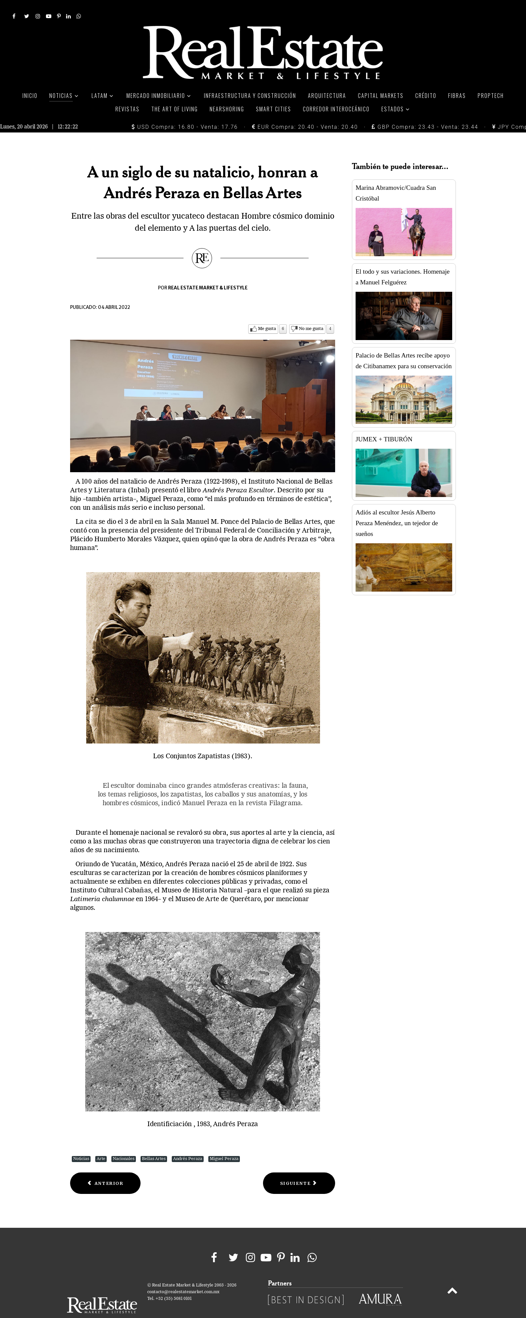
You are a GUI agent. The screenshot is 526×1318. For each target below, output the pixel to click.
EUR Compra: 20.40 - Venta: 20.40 (305, 112)
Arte (101, 1144)
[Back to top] (452, 1277)
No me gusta (311, 314)
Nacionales (124, 1144)
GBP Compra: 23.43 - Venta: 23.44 (425, 112)
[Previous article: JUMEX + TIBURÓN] (105, 1168)
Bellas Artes (154, 1144)
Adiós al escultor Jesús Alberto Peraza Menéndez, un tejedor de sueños (397, 508)
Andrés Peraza (187, 1144)
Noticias (81, 1144)
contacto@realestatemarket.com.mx (183, 1277)
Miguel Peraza (224, 1144)
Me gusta (267, 314)
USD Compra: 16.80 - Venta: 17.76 (185, 112)
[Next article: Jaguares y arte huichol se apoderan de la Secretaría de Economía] (299, 1168)
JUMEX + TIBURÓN (384, 424)
